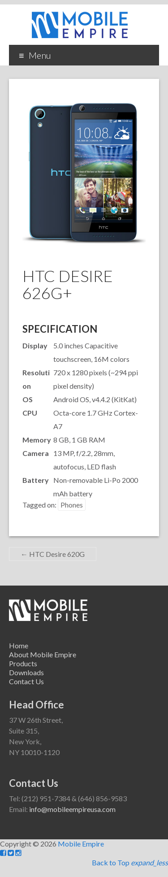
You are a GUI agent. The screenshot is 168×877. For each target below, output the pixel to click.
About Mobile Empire (42, 654)
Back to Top (130, 862)
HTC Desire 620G (53, 554)
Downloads (26, 672)
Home (18, 645)
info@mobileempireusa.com (72, 809)
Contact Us (26, 681)
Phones (71, 504)
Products (23, 663)
